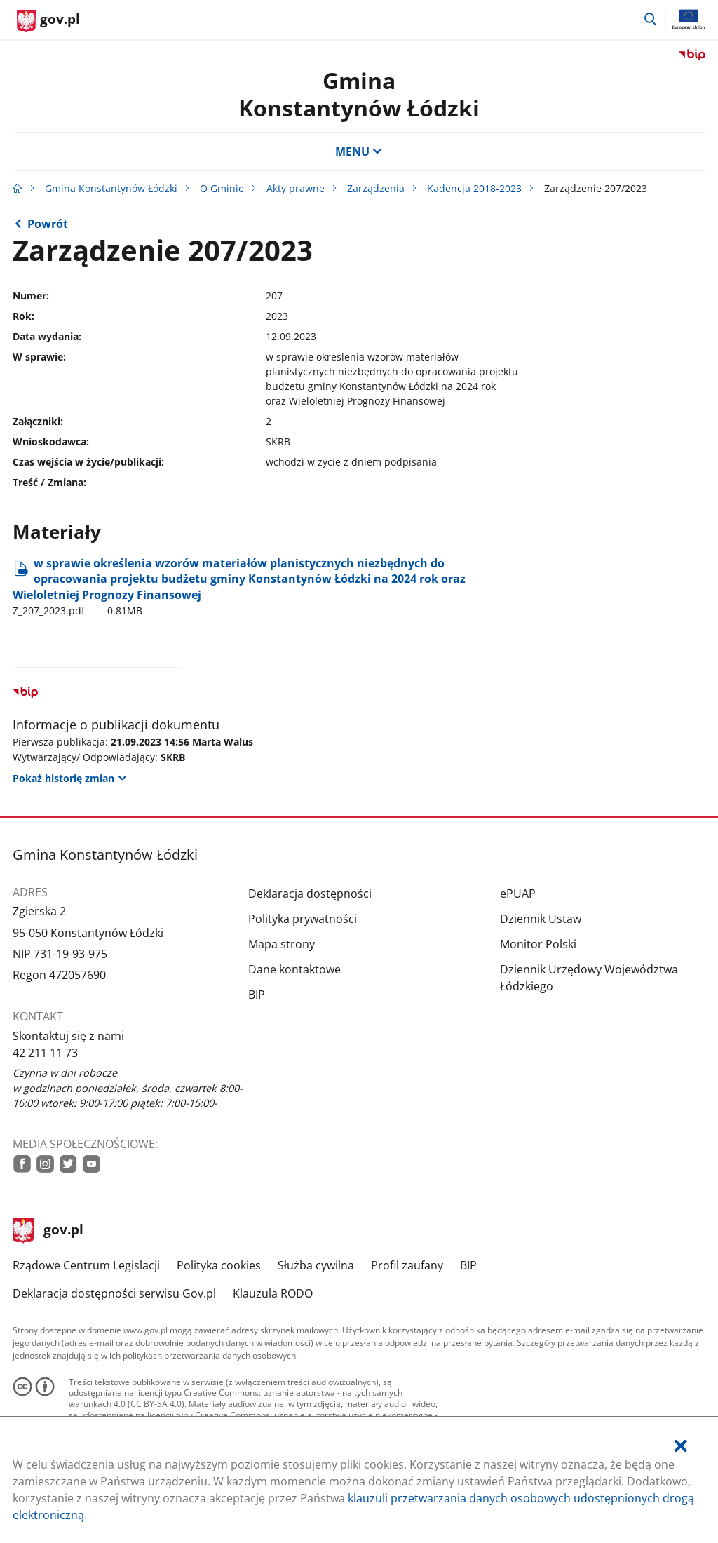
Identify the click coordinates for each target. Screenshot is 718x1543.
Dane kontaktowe (294, 969)
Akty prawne (295, 188)
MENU (359, 151)
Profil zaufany (407, 1265)
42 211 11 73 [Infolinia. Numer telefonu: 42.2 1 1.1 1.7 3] (45, 1052)
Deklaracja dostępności (310, 893)
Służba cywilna (316, 1265)
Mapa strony (281, 944)
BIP (256, 994)
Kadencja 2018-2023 (474, 188)
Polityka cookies (219, 1265)
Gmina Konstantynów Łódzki (359, 93)
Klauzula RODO (273, 1293)
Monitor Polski (538, 944)
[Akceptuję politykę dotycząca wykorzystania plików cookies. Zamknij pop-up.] (681, 1446)
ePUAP (518, 893)
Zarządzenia (376, 188)
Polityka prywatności (302, 919)
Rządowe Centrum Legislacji (86, 1265)
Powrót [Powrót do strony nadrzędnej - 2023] (47, 223)
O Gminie (222, 188)
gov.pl (48, 1231)
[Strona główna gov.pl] (48, 21)
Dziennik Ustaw (540, 919)
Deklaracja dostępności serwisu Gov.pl (114, 1293)
